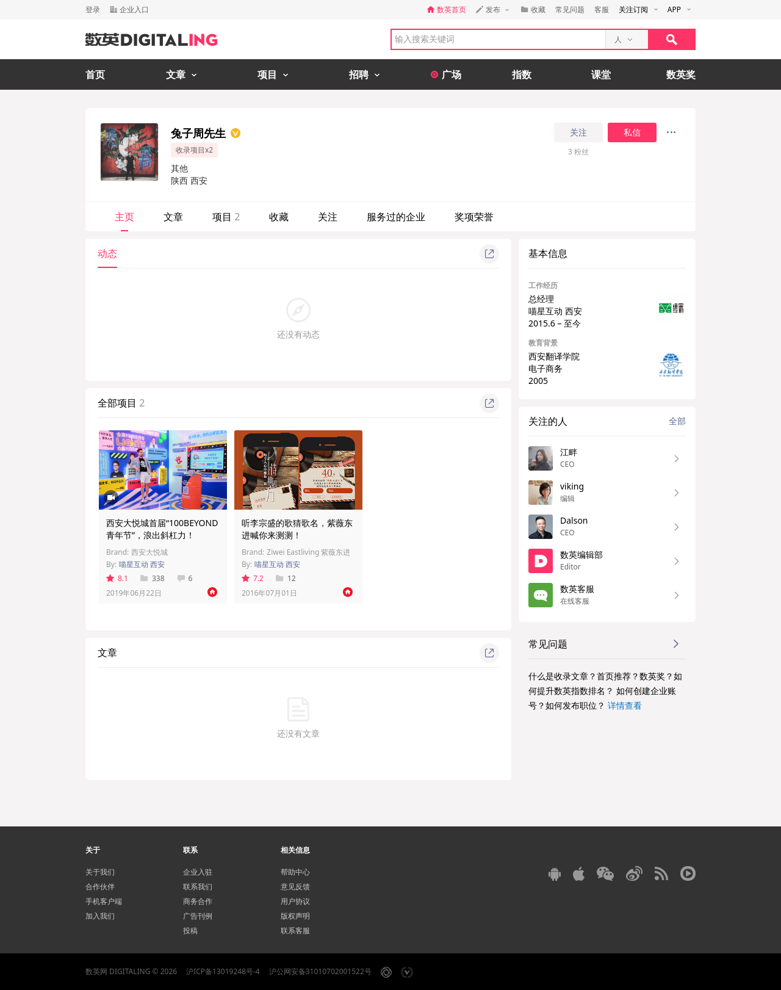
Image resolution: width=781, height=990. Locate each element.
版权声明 (295, 916)
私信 (632, 132)
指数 (521, 74)
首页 (95, 74)
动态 (107, 253)
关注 (578, 132)
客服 (601, 9)
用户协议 (295, 901)
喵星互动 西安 (142, 564)
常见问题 (570, 9)
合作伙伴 (100, 886)
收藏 (279, 216)
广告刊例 (197, 916)
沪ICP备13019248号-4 (223, 971)
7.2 (253, 578)
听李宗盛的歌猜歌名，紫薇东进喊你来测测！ (297, 529)
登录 (92, 9)
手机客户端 (103, 901)
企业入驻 (197, 872)
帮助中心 (295, 872)
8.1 (117, 578)
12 (286, 578)
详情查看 (625, 705)
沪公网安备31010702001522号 (320, 971)
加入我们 (100, 916)
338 (152, 578)
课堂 (601, 74)
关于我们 (100, 872)
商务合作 (197, 901)
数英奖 (681, 74)
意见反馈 (295, 886)
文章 (173, 216)
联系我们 (197, 886)
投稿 (190, 930)
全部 (677, 421)
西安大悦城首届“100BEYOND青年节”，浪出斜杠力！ (162, 529)
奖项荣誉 (474, 216)
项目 (226, 216)
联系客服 (295, 930)
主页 (124, 216)
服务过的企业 (396, 216)
